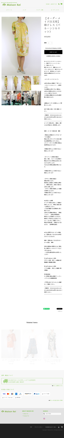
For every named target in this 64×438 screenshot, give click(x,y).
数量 (45, 42)
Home (48, 4)
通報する (60, 311)
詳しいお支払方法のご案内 (56, 400)
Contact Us (26, 415)
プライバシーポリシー (39, 427)
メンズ (24, 9)
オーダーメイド (55, 9)
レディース (9, 9)
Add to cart (53, 52)
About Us (53, 4)
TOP (31, 427)
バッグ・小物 (39, 9)
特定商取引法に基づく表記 (51, 427)
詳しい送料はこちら (58, 385)
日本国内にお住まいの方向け (53, 56)
